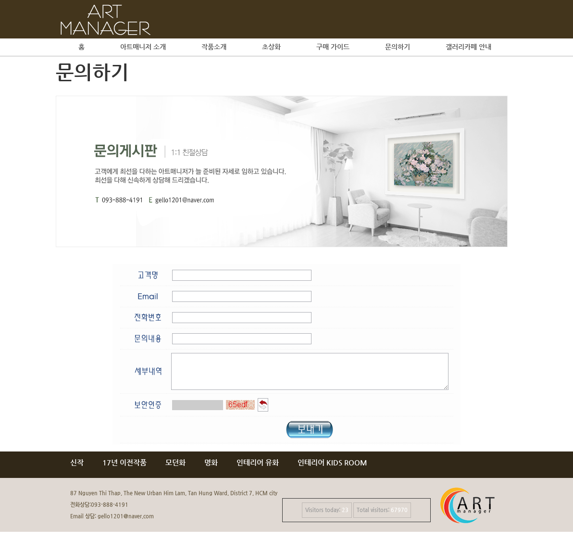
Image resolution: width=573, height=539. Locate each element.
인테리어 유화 (258, 469)
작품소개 (213, 46)
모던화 (175, 469)
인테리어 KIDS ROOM (332, 469)
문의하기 (397, 46)
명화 (211, 469)
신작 (77, 469)
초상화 (271, 46)
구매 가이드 (332, 46)
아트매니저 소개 (143, 46)
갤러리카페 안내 (468, 46)
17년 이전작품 (124, 469)
